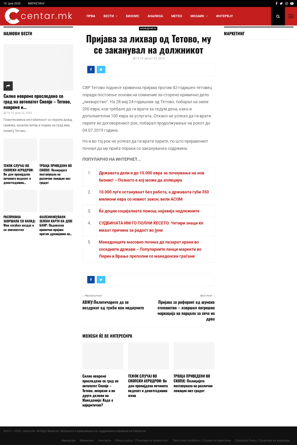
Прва (91, 16)
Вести (108, 16)
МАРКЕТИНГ (36, 3)
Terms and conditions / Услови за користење (202, 440)
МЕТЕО (176, 16)
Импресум (68, 440)
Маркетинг (87, 440)
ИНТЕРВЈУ (224, 16)
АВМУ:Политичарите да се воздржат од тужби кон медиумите (113, 305)
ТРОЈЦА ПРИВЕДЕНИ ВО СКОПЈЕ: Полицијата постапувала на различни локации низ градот (193, 383)
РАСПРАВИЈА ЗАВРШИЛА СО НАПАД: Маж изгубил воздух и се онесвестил (19, 223)
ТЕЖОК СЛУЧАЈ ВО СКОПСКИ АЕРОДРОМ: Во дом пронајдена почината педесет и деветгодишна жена (148, 385)
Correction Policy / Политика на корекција (262, 440)
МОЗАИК (197, 16)
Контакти (104, 440)
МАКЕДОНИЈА (148, 28)
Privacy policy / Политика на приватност (141, 440)
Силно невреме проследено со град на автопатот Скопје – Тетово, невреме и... (37, 101)
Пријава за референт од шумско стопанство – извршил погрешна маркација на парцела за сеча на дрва (186, 310)
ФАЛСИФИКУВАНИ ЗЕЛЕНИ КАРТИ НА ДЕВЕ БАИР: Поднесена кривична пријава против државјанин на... (55, 225)
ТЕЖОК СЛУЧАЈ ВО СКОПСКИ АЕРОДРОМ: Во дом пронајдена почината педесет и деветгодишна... (18, 174)
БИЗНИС (132, 16)
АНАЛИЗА (155, 16)
